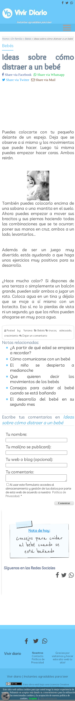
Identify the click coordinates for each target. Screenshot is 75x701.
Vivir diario (12, 654)
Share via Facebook (18, 74)
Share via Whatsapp (50, 74)
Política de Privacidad (37, 662)
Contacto (37, 657)
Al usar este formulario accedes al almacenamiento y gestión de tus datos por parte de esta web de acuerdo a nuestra (38, 491)
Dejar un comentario (34, 335)
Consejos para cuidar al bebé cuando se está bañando (42, 390)
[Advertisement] (38, 104)
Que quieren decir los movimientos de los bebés (42, 379)
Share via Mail (45, 79)
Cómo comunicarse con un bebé (40, 358)
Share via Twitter (17, 79)
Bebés (7, 45)
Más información (49, 698)
